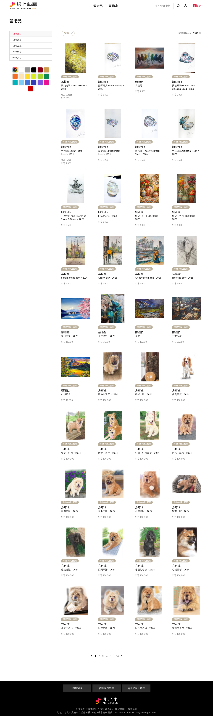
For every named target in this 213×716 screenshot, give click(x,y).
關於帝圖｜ (121, 709)
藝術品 (99, 6)
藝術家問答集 (106, 688)
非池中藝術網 (162, 5)
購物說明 (77, 688)
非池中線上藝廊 (34, 5)
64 (117, 656)
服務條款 (132, 709)
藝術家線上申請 (136, 688)
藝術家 (113, 6)
